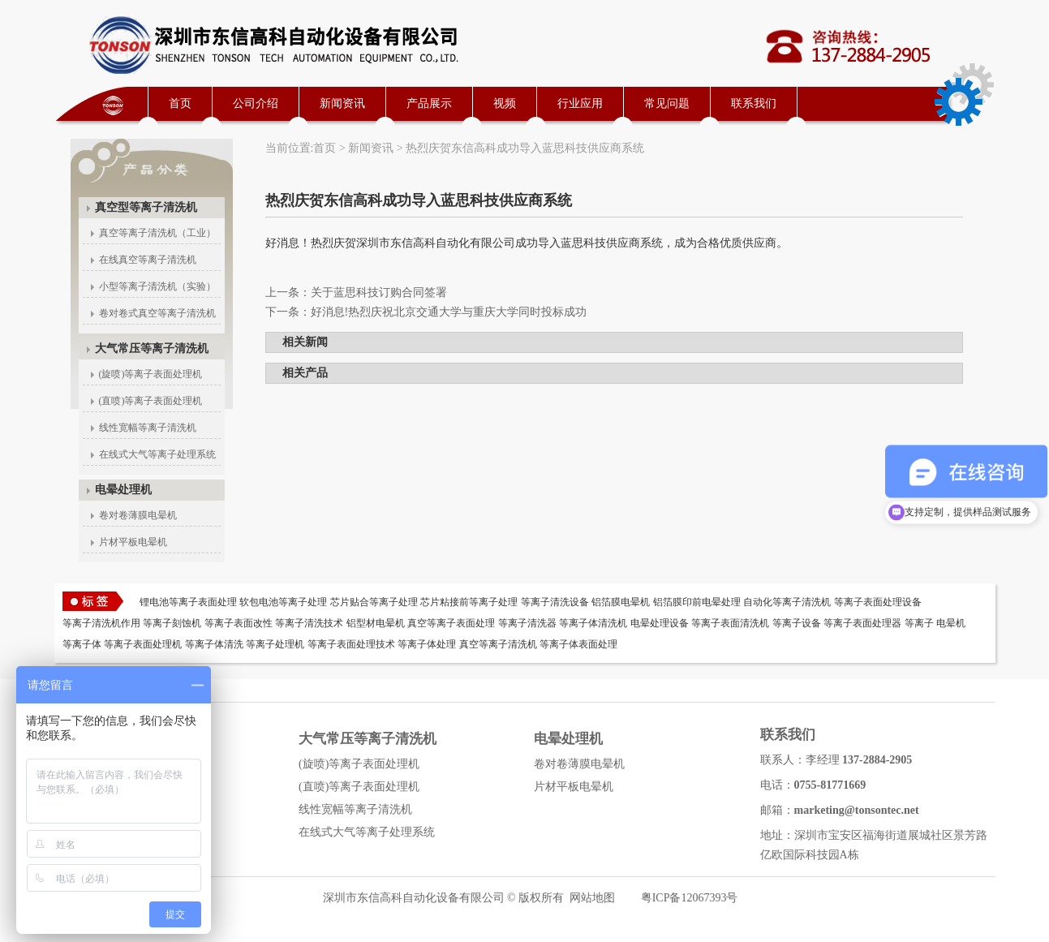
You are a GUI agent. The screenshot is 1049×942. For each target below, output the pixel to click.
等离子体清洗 (214, 644)
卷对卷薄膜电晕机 (138, 515)
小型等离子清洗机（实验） (157, 286)
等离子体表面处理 (578, 644)
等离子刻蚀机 (172, 623)
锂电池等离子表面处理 (188, 602)
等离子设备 (796, 623)
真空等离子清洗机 (498, 644)
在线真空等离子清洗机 (147, 259)
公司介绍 (255, 103)
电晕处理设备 (659, 623)
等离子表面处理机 (143, 644)
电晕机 (950, 623)
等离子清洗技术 (309, 623)
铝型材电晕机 (375, 623)
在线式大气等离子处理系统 (157, 454)
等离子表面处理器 (862, 623)
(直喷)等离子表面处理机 (151, 400)
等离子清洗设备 (555, 602)
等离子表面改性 (238, 623)
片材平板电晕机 (133, 542)
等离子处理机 (275, 644)
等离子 (919, 623)
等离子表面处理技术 (351, 644)
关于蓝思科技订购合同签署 (379, 292)
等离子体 (81, 644)
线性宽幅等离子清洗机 (147, 427)
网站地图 (592, 898)
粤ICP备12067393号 (689, 898)
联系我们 (753, 103)
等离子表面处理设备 (878, 602)
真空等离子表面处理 (451, 623)
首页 (180, 103)
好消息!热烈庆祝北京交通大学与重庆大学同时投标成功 (449, 312)
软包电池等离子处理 (283, 602)
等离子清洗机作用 (101, 623)
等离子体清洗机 (593, 623)
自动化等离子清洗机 (787, 602)
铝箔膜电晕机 (620, 602)
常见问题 (667, 103)
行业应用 (580, 103)
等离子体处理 (427, 644)
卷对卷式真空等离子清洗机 (157, 313)
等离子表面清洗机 (730, 623)
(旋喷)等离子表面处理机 (151, 374)
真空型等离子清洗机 (146, 207)
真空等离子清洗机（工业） (157, 233)
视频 (504, 103)
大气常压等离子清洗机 (152, 348)
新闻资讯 (342, 103)
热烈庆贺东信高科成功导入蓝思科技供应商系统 (525, 148)
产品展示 (429, 103)
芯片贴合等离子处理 (374, 602)
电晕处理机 (123, 490)
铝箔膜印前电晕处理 (697, 602)
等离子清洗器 (527, 623)
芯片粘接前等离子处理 (469, 602)
